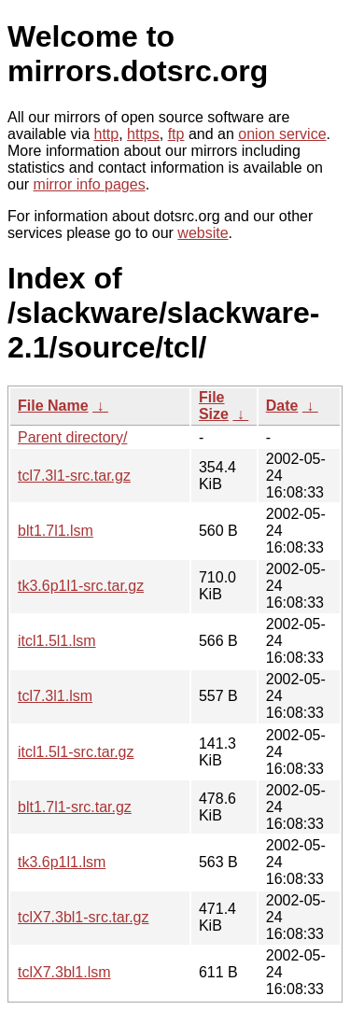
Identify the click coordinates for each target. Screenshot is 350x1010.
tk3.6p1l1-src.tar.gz (81, 586)
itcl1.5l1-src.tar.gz (75, 752)
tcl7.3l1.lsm (55, 696)
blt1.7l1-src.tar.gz (75, 807)
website (202, 233)
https (143, 134)
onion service (282, 134)
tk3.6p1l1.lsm (61, 862)
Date (282, 406)
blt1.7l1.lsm (55, 531)
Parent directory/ (72, 437)
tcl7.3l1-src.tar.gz (74, 476)
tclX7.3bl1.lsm (64, 972)
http (106, 134)
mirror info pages (90, 184)
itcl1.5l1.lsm (57, 641)
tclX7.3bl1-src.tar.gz (83, 917)
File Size (214, 405)
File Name (53, 406)
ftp (176, 134)
